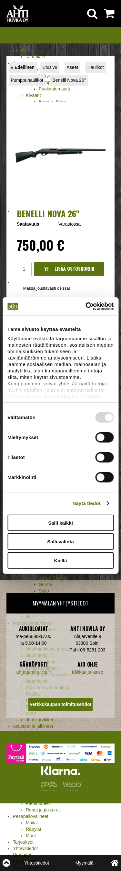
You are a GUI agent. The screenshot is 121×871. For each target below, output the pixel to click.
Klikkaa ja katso (87, 672)
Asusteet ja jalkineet (33, 726)
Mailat (32, 822)
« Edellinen (23, 67)
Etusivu (20, 50)
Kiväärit (33, 95)
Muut (31, 835)
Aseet (72, 67)
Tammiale (35, 56)
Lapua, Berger (53, 578)
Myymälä (84, 863)
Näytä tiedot (87, 503)
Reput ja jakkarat (43, 809)
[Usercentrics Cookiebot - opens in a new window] (86, 306)
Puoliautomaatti (54, 88)
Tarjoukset (23, 842)
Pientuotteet (38, 803)
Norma (45, 584)
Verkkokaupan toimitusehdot (60, 704)
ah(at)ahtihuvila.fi (33, 672)
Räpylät (33, 829)
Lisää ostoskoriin (69, 268)
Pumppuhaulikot (27, 80)
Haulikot (95, 67)
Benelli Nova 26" (69, 80)
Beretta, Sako (52, 101)
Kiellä (60, 560)
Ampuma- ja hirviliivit (46, 732)
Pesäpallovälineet (30, 816)
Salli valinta (60, 541)
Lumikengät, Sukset (46, 797)
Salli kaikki (60, 522)
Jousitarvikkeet (41, 719)
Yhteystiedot (25, 848)
